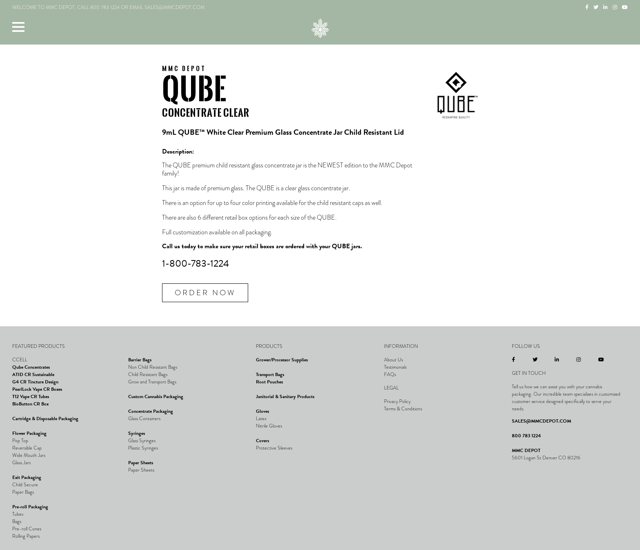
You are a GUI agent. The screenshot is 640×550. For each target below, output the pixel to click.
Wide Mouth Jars (28, 455)
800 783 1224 (105, 7)
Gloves (262, 411)
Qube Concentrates (31, 367)
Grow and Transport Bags (152, 381)
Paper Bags (23, 492)
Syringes (136, 433)
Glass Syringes (142, 440)
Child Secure (25, 484)
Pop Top (20, 440)
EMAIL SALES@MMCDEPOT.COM (166, 7)
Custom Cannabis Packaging (155, 396)
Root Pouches (269, 381)
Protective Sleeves (274, 448)
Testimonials (395, 367)
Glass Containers (144, 418)
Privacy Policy (397, 401)
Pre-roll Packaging (30, 506)
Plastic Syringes (143, 448)
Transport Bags (270, 374)
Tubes (17, 514)
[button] (18, 26)
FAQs (390, 374)
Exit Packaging (26, 477)
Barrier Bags (139, 359)
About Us (393, 359)
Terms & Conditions (403, 408)
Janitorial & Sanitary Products (285, 396)
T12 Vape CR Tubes (30, 396)
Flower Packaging (29, 433)
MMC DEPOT (526, 450)
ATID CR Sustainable (33, 374)
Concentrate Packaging (150, 411)
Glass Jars (21, 462)
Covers (262, 440)
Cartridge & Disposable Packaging (45, 418)
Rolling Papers (26, 536)
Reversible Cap (27, 448)
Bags (16, 521)
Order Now (205, 292)
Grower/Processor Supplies (282, 359)
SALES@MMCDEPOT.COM (541, 421)
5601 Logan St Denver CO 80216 (546, 457)
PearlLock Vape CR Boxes (37, 389)
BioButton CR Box (30, 403)
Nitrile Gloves (269, 426)
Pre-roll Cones (26, 528)
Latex (261, 418)
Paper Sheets (140, 462)
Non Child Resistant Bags (152, 367)
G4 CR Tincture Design (35, 381)
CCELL (19, 359)
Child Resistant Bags (147, 374)
